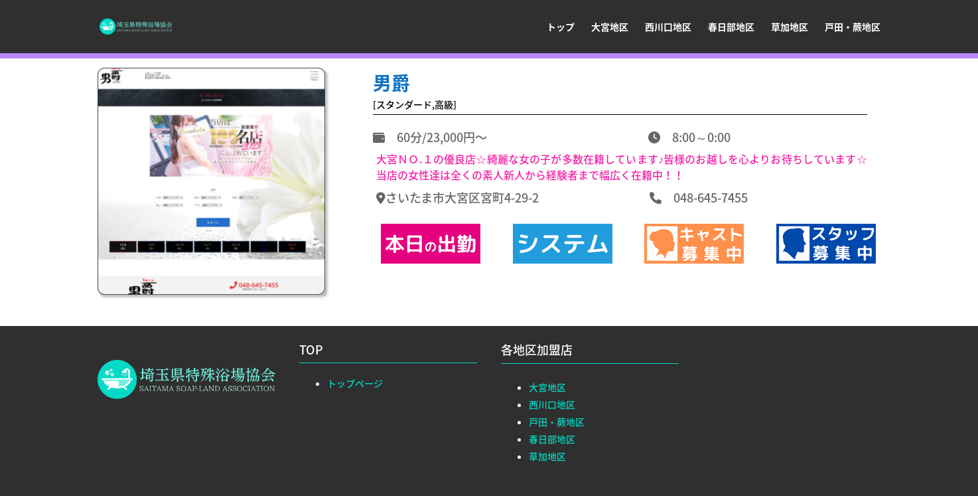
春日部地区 (731, 27)
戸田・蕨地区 (852, 27)
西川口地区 (668, 27)
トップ (561, 27)
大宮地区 (609, 27)
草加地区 (789, 27)
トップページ (355, 383)
